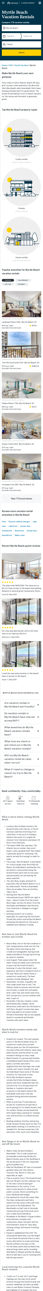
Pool (4, 522)
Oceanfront (7, 531)
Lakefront (13, 526)
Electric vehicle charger (19, 522)
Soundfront (7, 535)
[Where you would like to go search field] (21, 28)
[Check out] (31, 36)
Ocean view (25, 526)
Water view (20, 535)
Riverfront (19, 531)
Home (4, 65)
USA (11, 65)
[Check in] (11, 36)
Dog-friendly (23, 280)
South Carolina (21, 65)
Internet (21, 284)
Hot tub (8, 284)
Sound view (32, 531)
